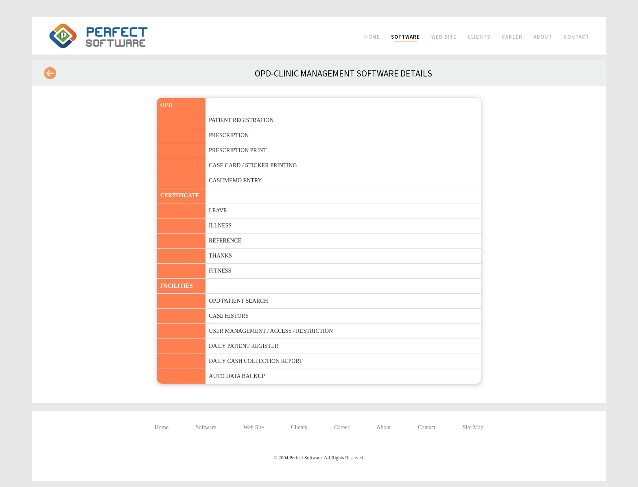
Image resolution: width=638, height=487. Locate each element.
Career (512, 36)
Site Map (473, 427)
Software (405, 36)
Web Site (444, 36)
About (542, 36)
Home (372, 36)
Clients (479, 36)
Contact (576, 36)
